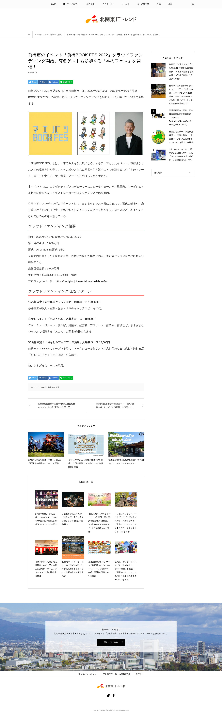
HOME (53, 4)
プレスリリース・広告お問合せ (117, 674)
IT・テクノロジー (71, 4)
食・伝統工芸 (143, 4)
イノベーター (108, 4)
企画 (159, 4)
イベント (126, 4)
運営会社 (140, 674)
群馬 (57, 387)
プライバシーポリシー (88, 674)
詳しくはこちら (111, 642)
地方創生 (90, 4)
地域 (170, 4)
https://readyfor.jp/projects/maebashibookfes (81, 281)
